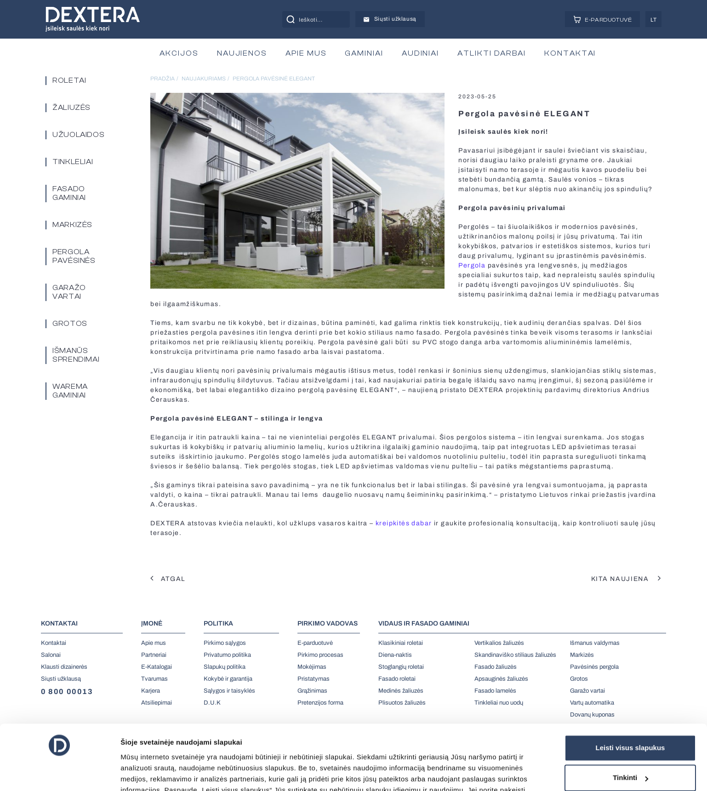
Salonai (51, 655)
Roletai (69, 80)
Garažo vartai (69, 292)
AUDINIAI (420, 53)
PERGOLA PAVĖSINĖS (74, 256)
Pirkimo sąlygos (225, 643)
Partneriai (153, 655)
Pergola (471, 265)
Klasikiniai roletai (400, 643)
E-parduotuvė (315, 643)
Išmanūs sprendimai (75, 355)
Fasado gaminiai (69, 193)
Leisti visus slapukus (630, 686)
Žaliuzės (71, 107)
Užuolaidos (78, 135)
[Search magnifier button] (290, 19)
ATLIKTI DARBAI (491, 53)
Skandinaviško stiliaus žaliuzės (515, 655)
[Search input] (326, 19)
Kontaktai (53, 643)
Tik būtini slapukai (630, 746)
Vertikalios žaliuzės (499, 643)
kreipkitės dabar (404, 523)
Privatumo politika (227, 655)
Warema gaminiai (70, 390)
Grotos (69, 323)
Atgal (168, 578)
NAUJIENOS (242, 53)
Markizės (72, 225)
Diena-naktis (395, 655)
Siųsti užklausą (390, 19)
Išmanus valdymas (595, 643)
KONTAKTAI (570, 53)
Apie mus (153, 643)
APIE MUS (305, 53)
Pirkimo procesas (320, 655)
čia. (158, 750)
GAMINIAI (364, 53)
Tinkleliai (72, 162)
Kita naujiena (626, 578)
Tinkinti (630, 716)
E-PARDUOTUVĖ (602, 19)
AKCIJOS (179, 53)
